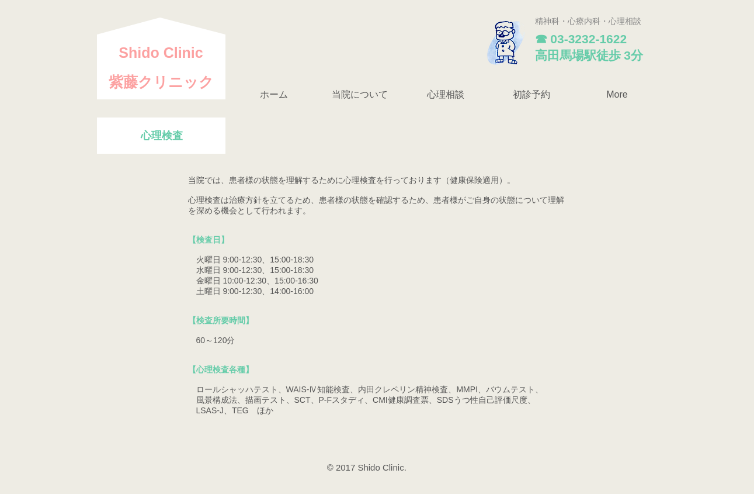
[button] (360, 94)
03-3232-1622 (588, 39)
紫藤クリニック (161, 82)
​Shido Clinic (161, 52)
